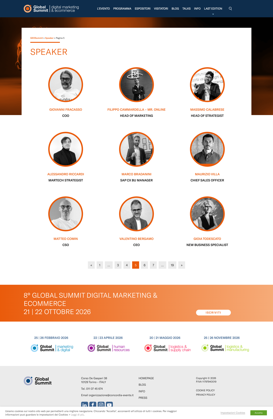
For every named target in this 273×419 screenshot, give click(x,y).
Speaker (49, 37)
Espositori (143, 8)
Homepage (146, 378)
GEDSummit (36, 37)
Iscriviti (213, 312)
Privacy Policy (205, 394)
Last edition (213, 11)
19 (172, 265)
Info (197, 8)
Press (143, 397)
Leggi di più (77, 414)
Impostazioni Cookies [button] (233, 412)
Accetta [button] (259, 412)
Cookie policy (205, 390)
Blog (175, 8)
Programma (122, 8)
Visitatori (161, 8)
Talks (186, 8)
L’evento (103, 8)
